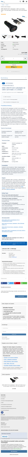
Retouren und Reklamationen (6, 406)
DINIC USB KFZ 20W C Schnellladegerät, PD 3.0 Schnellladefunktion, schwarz (10, 220)
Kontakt (3, 398)
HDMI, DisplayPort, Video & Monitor (11, 361)
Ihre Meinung (21, 296)
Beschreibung (4, 78)
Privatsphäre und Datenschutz (7, 404)
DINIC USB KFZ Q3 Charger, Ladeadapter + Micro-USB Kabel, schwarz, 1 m (13, 224)
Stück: (2, 56)
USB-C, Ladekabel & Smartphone (10, 359)
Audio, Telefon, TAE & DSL (9, 363)
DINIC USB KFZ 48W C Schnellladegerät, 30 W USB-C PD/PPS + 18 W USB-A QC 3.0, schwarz (13, 231)
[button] (4, 283)
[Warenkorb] (23, 1)
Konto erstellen (4, 337)
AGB (2, 402)
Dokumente (4, 278)
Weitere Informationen (14, 454)
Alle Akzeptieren (14, 451)
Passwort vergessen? (5, 338)
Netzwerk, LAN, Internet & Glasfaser (11, 357)
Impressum (4, 396)
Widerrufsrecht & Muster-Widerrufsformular (9, 408)
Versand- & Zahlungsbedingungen (7, 400)
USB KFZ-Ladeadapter (10, 189)
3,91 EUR (14, 388)
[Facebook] (2, 412)
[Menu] (26, 1)
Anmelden (14, 334)
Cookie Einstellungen (5, 410)
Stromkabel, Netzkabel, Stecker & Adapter (12, 365)
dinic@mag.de (14, 257)
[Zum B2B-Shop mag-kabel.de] (5, 436)
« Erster (3, 4)
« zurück (6, 4)
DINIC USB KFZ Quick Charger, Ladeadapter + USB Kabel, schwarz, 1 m (12, 228)
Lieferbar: (2, 44)
